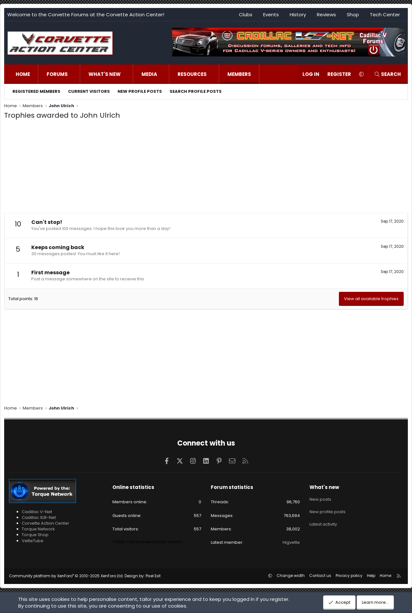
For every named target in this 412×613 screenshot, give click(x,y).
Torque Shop (35, 535)
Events (271, 14)
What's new (104, 74)
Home (23, 74)
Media (149, 74)
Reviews (326, 14)
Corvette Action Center (45, 523)
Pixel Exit (153, 576)
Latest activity (323, 521)
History (298, 14)
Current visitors (89, 91)
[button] (74, 74)
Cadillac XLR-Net (39, 517)
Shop (353, 14)
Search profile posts (196, 91)
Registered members (36, 91)
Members (239, 74)
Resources (192, 74)
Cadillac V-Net (37, 512)
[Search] (387, 74)
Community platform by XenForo (66, 576)
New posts (320, 498)
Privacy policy (349, 575)
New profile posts (140, 91)
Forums (57, 74)
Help (371, 575)
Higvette (291, 542)
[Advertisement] (206, 168)
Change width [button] (291, 575)
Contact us (320, 575)
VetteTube (32, 541)
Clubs (245, 14)
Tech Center (385, 14)
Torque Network (38, 529)
